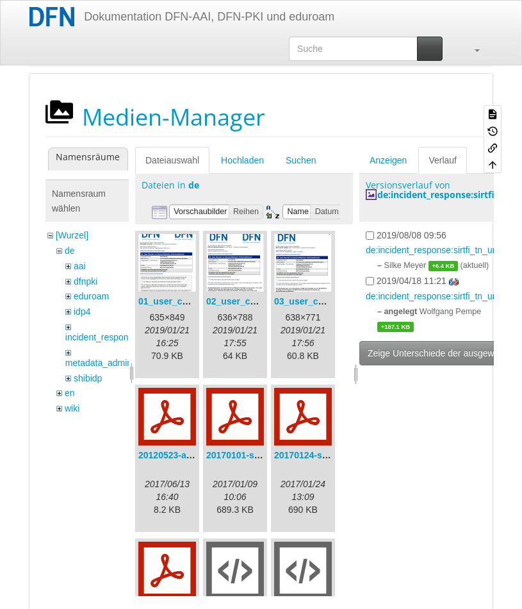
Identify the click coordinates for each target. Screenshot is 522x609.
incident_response (101, 337)
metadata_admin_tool (108, 363)
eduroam (91, 296)
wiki (72, 408)
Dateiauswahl (172, 160)
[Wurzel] (72, 235)
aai (80, 266)
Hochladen (242, 160)
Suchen (301, 160)
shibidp (88, 378)
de (70, 251)
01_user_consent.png (184, 301)
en (70, 393)
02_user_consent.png (252, 301)
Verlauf (442, 160)
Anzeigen (388, 160)
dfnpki (85, 281)
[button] (470, 49)
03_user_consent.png (320, 301)
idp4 (82, 311)
